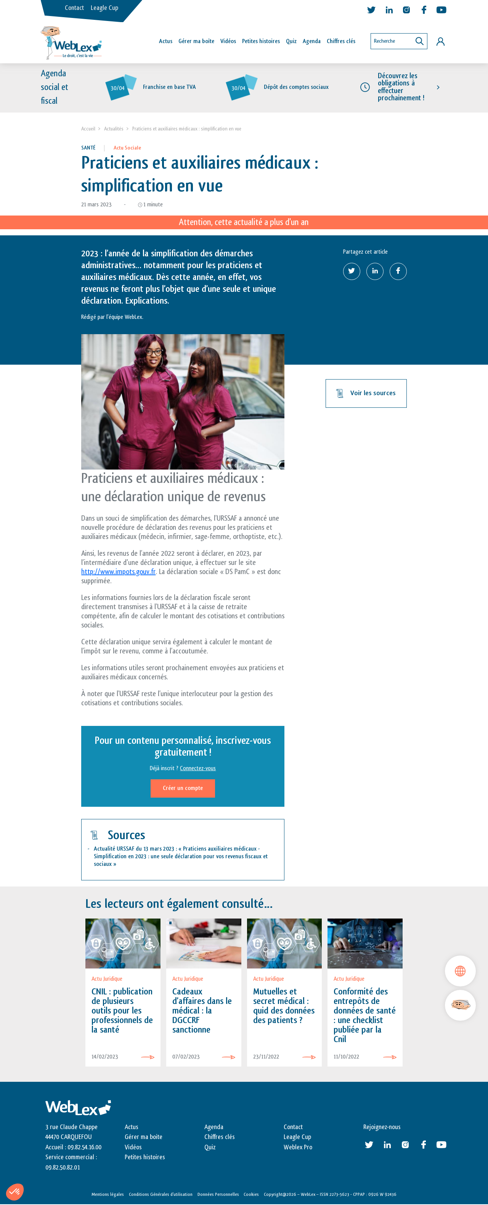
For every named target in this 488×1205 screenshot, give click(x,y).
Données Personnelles (218, 1194)
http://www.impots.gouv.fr (118, 571)
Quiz (291, 41)
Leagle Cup (104, 8)
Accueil (88, 128)
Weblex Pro (298, 1147)
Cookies (251, 1194)
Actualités (114, 128)
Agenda (312, 41)
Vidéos (228, 41)
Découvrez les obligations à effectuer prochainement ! (401, 87)
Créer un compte (183, 788)
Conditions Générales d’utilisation (161, 1194)
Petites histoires (261, 41)
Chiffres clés (341, 41)
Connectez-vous (198, 768)
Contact (74, 8)
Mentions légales (108, 1194)
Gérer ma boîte (196, 41)
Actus (165, 41)
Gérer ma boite (143, 1137)
